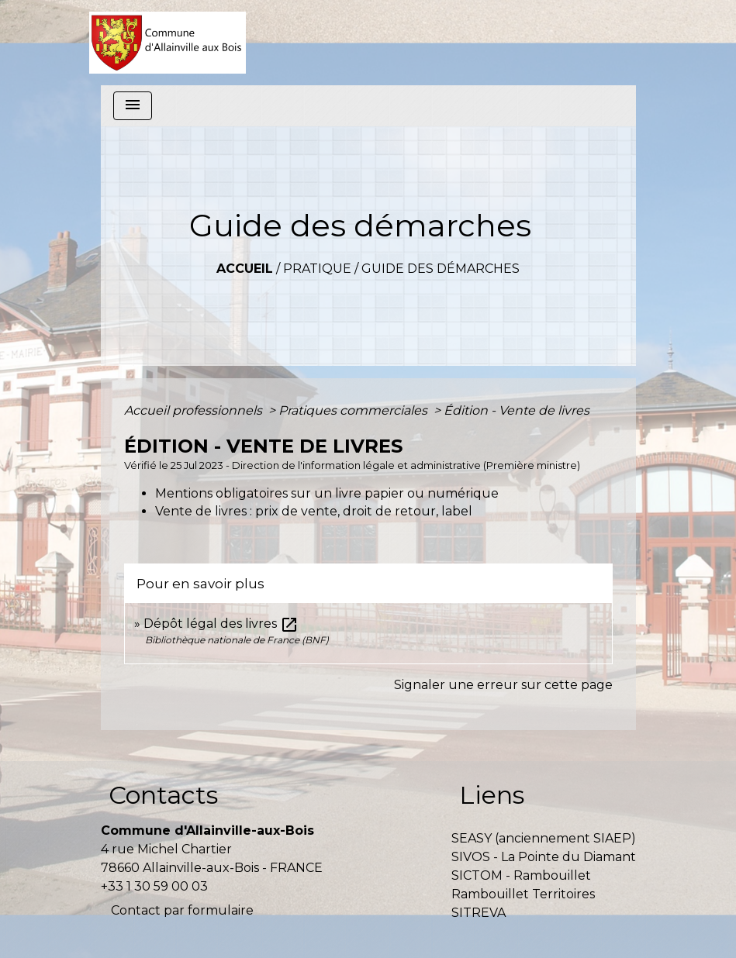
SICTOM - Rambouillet (521, 875)
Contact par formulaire (182, 910)
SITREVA (478, 912)
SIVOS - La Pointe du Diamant (543, 856)
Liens (491, 795)
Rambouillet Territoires (523, 894)
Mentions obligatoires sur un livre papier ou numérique (327, 493)
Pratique (317, 268)
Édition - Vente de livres (516, 410)
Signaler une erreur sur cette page (503, 684)
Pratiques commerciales (354, 410)
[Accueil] (168, 43)
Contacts (163, 795)
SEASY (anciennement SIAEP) (543, 838)
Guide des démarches (440, 268)
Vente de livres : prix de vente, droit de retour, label (313, 511)
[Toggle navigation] (132, 105)
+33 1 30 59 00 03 (154, 886)
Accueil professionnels (194, 410)
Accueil (244, 268)
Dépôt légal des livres (221, 623)
